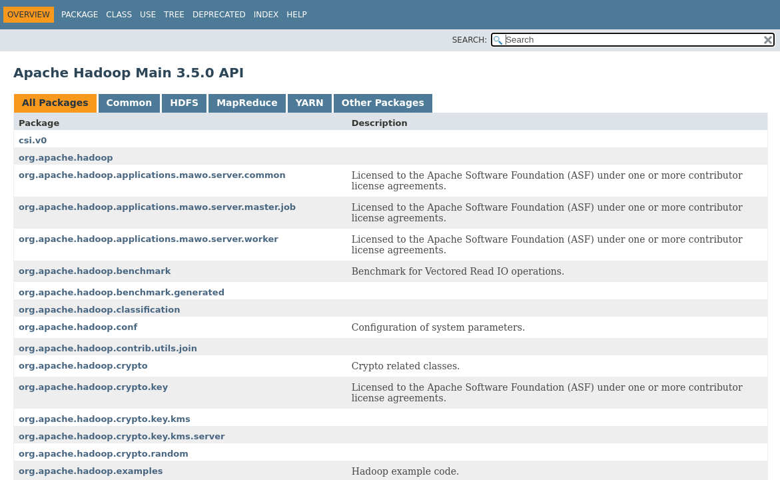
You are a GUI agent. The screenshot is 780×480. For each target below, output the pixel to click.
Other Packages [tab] (383, 102)
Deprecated (219, 14)
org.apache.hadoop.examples (91, 471)
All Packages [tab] (55, 102)
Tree (174, 14)
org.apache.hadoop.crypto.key (93, 387)
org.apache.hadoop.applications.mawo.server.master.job (157, 207)
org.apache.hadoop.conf (78, 327)
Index (266, 14)
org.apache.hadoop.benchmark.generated (121, 292)
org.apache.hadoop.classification (99, 310)
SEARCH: (470, 40)
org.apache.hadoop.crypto (83, 366)
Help (296, 14)
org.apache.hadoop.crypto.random (104, 454)
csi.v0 (33, 140)
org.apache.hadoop (66, 158)
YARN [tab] (310, 102)
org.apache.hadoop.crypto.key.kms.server (121, 436)
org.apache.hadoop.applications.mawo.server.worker (148, 239)
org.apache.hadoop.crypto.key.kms (105, 419)
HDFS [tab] (184, 102)
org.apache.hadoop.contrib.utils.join (108, 348)
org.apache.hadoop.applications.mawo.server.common (152, 175)
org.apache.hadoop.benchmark (95, 271)
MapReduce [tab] (246, 102)
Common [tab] (130, 102)
